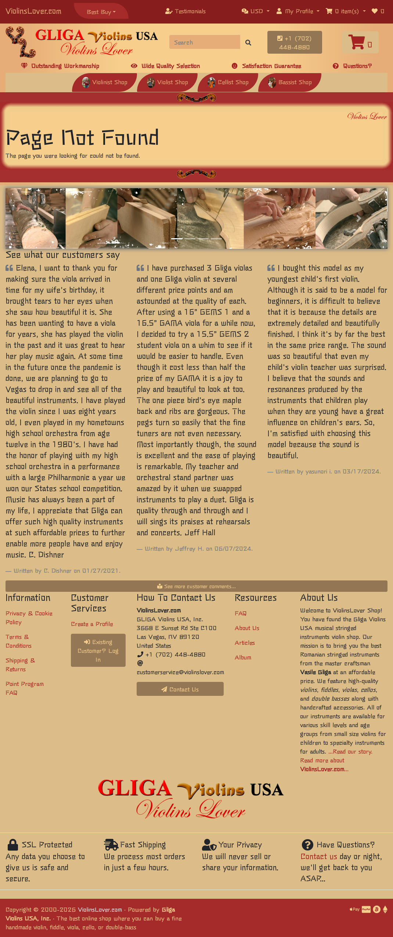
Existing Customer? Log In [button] (98, 650)
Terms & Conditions (19, 641)
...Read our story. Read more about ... (336, 760)
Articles (245, 642)
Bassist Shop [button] (290, 81)
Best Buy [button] (99, 11)
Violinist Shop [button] (104, 81)
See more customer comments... (196, 586)
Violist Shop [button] (167, 81)
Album (243, 656)
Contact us (318, 856)
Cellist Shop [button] (228, 81)
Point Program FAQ (25, 688)
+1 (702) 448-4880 (294, 42)
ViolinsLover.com (33, 10)
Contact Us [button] (180, 688)
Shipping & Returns (20, 664)
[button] (256, 10)
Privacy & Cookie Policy (29, 617)
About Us (247, 627)
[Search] (205, 42)
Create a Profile (92, 623)
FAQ (241, 612)
